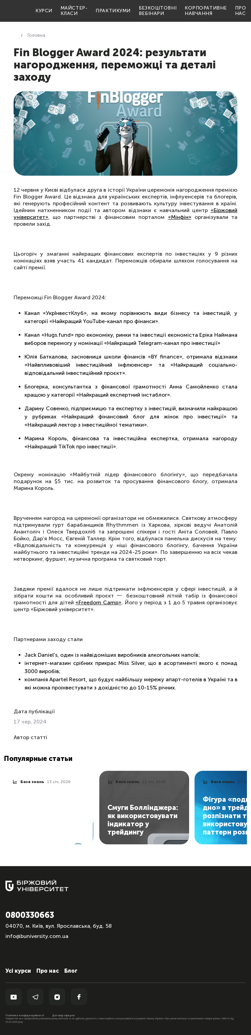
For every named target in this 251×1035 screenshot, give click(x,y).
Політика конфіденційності (24, 1015)
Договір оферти (63, 1015)
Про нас (240, 10)
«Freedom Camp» (98, 602)
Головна (36, 35)
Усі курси (18, 971)
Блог (71, 971)
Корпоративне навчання (206, 10)
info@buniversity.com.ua (36, 936)
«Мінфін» (179, 217)
